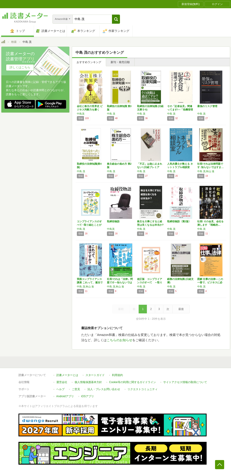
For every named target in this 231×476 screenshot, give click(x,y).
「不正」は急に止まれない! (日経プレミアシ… (149, 167)
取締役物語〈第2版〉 (179, 221)
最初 (121, 309)
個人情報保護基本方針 (88, 382)
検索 (14, 42)
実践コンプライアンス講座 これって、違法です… (90, 282)
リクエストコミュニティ (142, 389)
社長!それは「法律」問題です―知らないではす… (120, 282)
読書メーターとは (67, 375)
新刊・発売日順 (120, 62)
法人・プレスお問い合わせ (103, 389)
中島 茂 (111, 113)
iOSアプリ (87, 396)
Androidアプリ (65, 396)
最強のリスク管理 (207, 106)
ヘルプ (60, 389)
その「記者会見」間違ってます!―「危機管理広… (180, 109)
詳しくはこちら (20, 67)
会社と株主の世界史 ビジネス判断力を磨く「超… (90, 109)
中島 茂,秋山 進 (205, 171)
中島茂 (80, 113)
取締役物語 (113, 221)
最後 (181, 309)
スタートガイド (95, 375)
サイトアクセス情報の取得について (185, 382)
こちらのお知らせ (119, 340)
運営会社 (61, 382)
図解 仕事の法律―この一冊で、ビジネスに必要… (210, 282)
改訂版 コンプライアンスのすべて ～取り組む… (149, 282)
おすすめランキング (89, 62)
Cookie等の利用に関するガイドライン (132, 382)
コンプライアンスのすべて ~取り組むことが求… (89, 225)
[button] (116, 19)
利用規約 (117, 375)
